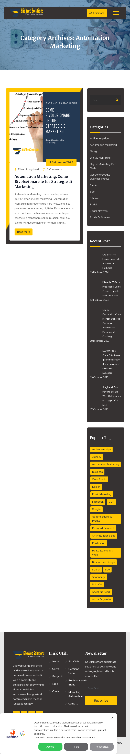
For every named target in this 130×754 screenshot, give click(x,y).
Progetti (57, 676)
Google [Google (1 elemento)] (96, 509)
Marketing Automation (74, 694)
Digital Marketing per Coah (102, 166)
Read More (23, 232)
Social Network (99, 211)
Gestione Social (73, 671)
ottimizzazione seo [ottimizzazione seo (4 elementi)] (103, 536)
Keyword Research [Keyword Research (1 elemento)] (103, 528)
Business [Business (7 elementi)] (97, 472)
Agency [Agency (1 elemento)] (96, 457)
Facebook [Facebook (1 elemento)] (98, 502)
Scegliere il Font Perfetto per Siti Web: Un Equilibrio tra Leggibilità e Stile (111, 396)
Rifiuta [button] (76, 746)
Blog (55, 684)
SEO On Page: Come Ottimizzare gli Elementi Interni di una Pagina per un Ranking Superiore (111, 362)
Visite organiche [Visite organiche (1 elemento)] (101, 599)
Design (94, 151)
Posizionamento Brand (74, 682)
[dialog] (58, 733)
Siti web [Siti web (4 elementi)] (97, 584)
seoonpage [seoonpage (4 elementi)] (99, 577)
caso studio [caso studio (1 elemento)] (99, 479)
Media (93, 185)
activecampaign (99, 138)
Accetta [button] (50, 746)
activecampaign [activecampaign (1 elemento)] (101, 449)
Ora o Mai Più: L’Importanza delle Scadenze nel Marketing (111, 261)
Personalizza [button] (101, 746)
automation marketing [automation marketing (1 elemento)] (105, 464)
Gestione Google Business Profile (100, 177)
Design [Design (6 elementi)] (96, 487)
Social (93, 204)
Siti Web (95, 198)
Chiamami (96, 13)
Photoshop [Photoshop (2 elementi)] (98, 543)
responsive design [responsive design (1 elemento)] (103, 562)
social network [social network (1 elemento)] (101, 592)
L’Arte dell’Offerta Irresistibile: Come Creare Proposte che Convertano (111, 289)
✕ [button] (112, 717)
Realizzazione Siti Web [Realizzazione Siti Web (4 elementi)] (102, 553)
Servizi (56, 669)
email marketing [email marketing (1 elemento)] (101, 494)
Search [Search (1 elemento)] (96, 569)
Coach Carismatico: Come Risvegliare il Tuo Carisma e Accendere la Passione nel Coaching (111, 323)
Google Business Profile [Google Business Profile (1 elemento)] (102, 519)
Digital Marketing (100, 158)
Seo (92, 192)
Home (56, 661)
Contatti (57, 691)
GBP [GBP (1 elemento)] (111, 502)
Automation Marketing (103, 145)
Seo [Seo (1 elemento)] (107, 569)
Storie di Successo (101, 217)
